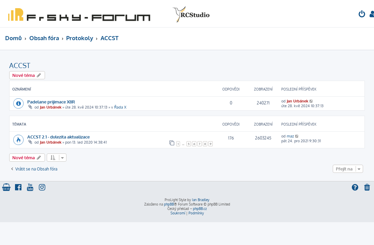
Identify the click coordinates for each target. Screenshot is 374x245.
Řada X (120, 107)
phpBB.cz (200, 209)
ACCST (19, 65)
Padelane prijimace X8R (51, 101)
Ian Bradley (200, 200)
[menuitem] (362, 14)
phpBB (169, 204)
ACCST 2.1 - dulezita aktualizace (58, 137)
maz (290, 136)
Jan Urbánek (50, 107)
